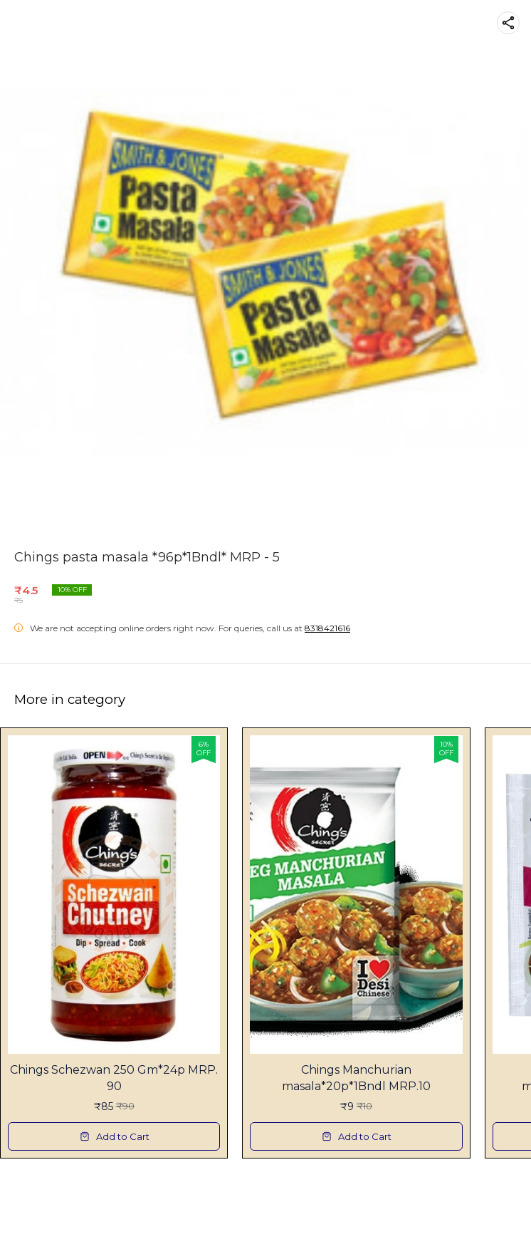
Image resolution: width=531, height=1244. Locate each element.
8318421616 (327, 628)
